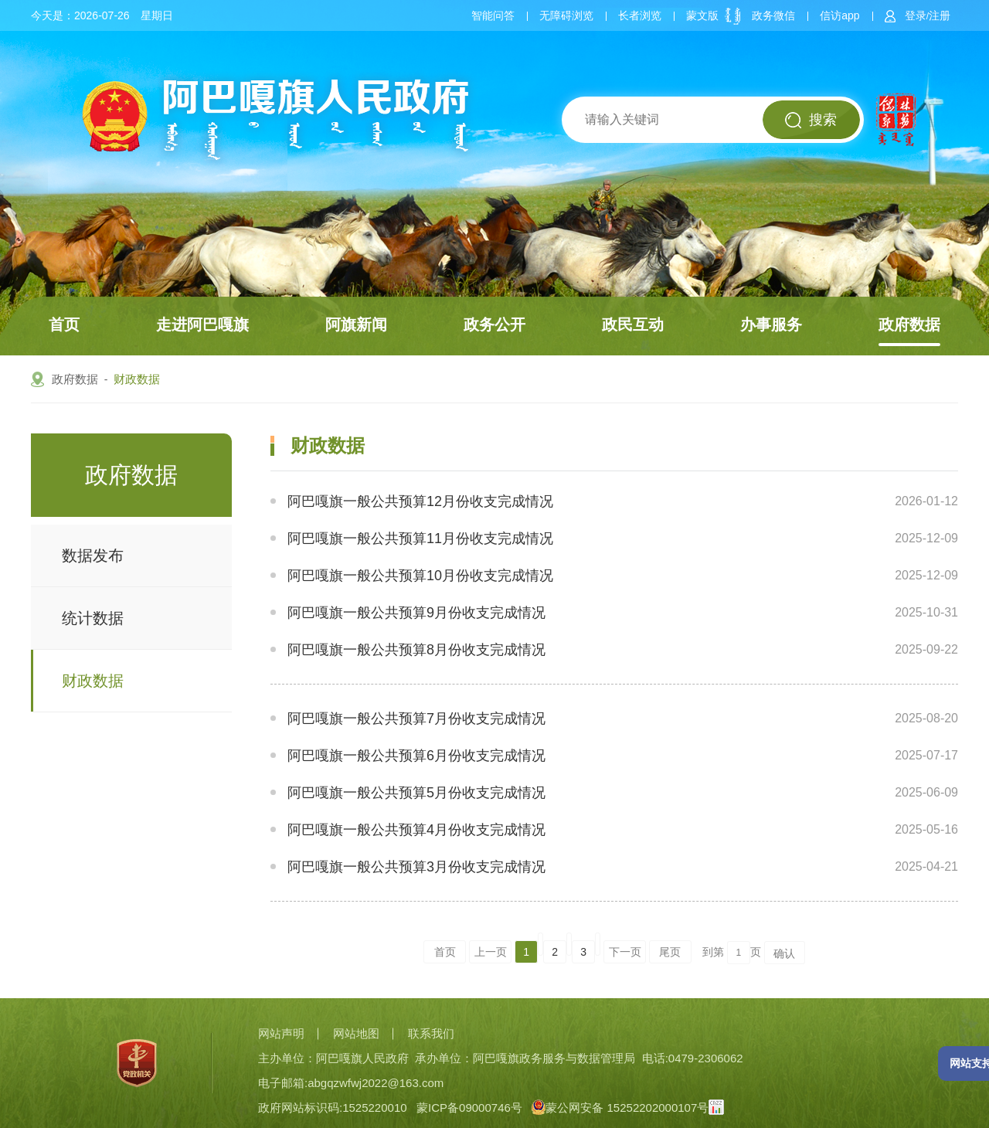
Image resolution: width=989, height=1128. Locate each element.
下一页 (625, 952)
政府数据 (909, 324)
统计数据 (93, 618)
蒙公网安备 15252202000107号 (620, 1107)
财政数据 (137, 379)
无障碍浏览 (566, 15)
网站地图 (356, 1033)
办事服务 (771, 324)
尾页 (670, 952)
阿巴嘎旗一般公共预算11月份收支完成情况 (420, 538)
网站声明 (281, 1033)
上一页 (490, 952)
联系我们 (431, 1033)
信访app (839, 15)
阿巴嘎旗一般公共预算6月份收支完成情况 (416, 755)
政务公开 (494, 324)
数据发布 (93, 555)
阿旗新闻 (356, 324)
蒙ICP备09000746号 (469, 1107)
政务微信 (773, 15)
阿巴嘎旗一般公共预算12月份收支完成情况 (420, 501)
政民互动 (633, 324)
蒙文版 (702, 15)
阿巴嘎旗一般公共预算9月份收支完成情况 (416, 612)
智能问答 (493, 15)
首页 (64, 324)
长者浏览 (639, 15)
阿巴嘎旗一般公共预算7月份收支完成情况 (416, 718)
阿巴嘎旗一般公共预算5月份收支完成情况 (416, 792)
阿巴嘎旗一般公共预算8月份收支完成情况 (416, 649)
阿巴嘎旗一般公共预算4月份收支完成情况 (416, 830)
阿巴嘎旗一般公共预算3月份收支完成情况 (416, 867)
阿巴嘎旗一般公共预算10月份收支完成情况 (420, 575)
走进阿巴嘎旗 (202, 324)
